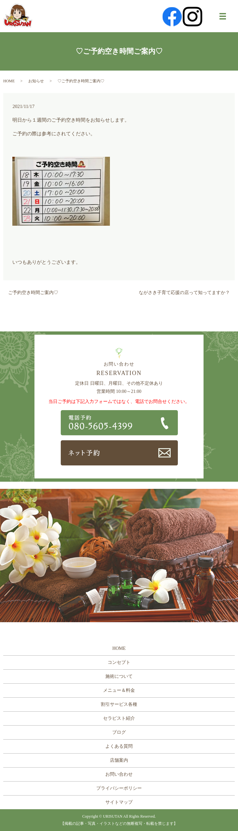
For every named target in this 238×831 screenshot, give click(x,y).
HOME (9, 81)
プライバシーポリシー (119, 788)
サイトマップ (119, 802)
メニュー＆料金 (119, 690)
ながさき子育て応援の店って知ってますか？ (184, 292)
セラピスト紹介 (119, 718)
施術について (119, 676)
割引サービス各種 (119, 704)
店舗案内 (119, 760)
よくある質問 (119, 746)
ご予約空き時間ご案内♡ (33, 292)
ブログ (119, 732)
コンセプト (119, 662)
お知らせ (36, 81)
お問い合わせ (119, 774)
